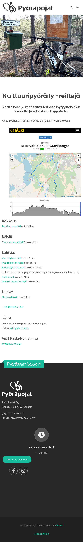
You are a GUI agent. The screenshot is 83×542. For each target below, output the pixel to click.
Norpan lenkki (10, 297)
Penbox (59, 525)
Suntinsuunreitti (11, 226)
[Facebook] (13, 471)
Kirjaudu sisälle (41, 533)
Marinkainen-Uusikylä (14, 281)
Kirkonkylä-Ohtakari (13, 267)
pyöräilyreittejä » (11, 343)
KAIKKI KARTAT (13, 307)
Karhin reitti (9, 276)
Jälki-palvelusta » (19, 328)
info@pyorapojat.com (22, 417)
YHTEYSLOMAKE (17, 459)
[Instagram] (23, 471)
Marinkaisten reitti (13, 262)
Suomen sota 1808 (13, 242)
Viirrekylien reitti (12, 258)
